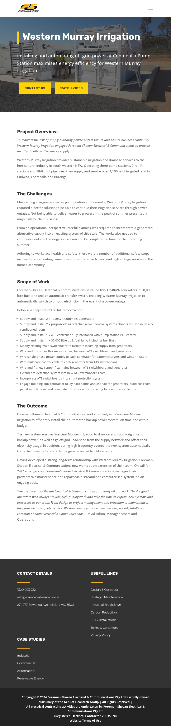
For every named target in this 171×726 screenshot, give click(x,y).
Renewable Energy (30, 678)
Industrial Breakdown (106, 605)
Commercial (26, 663)
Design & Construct (104, 590)
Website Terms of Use (85, 720)
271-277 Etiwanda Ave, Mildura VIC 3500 (45, 605)
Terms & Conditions (104, 628)
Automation (25, 671)
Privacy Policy (100, 635)
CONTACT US (35, 88)
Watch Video (71, 88)
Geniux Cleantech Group (81, 702)
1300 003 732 (26, 590)
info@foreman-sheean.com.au (38, 597)
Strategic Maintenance (107, 597)
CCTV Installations (103, 620)
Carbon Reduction (104, 612)
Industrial (23, 656)
